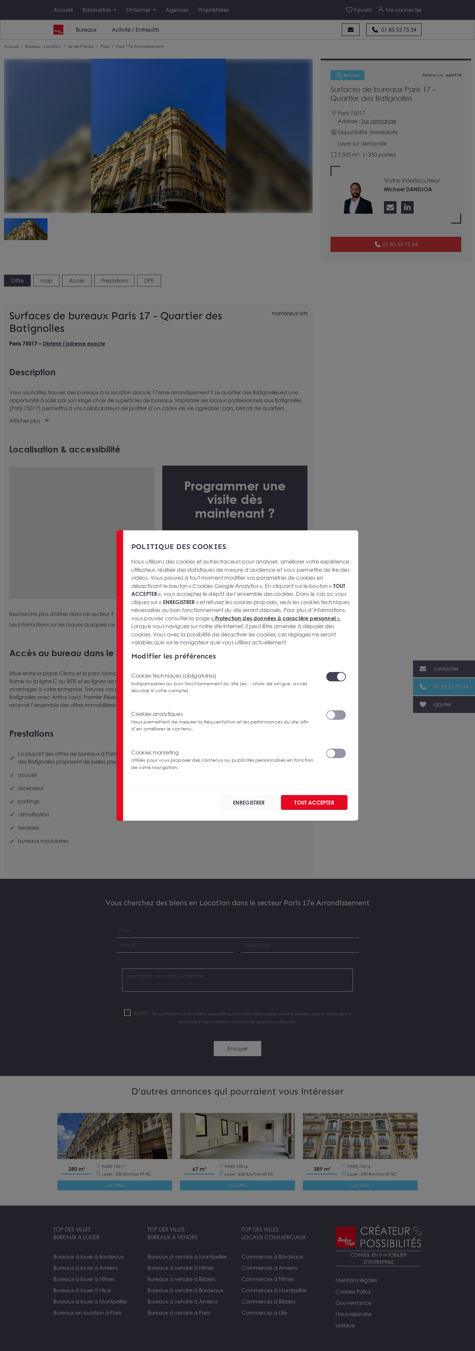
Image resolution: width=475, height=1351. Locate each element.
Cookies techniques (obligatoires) (224, 682)
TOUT (314, 802)
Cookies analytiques (224, 721)
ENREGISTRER (249, 802)
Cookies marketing (224, 759)
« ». (276, 618)
